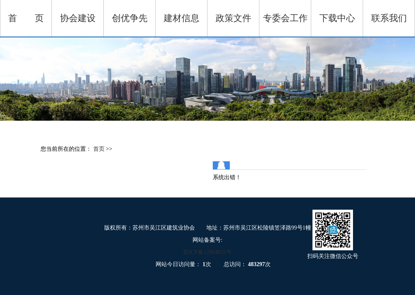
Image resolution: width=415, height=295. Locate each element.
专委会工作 (285, 18)
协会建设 (78, 18)
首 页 (26, 18)
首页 (99, 149)
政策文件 (233, 18)
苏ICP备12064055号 (207, 252)
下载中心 (337, 18)
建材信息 (181, 18)
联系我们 (389, 18)
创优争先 (130, 18)
